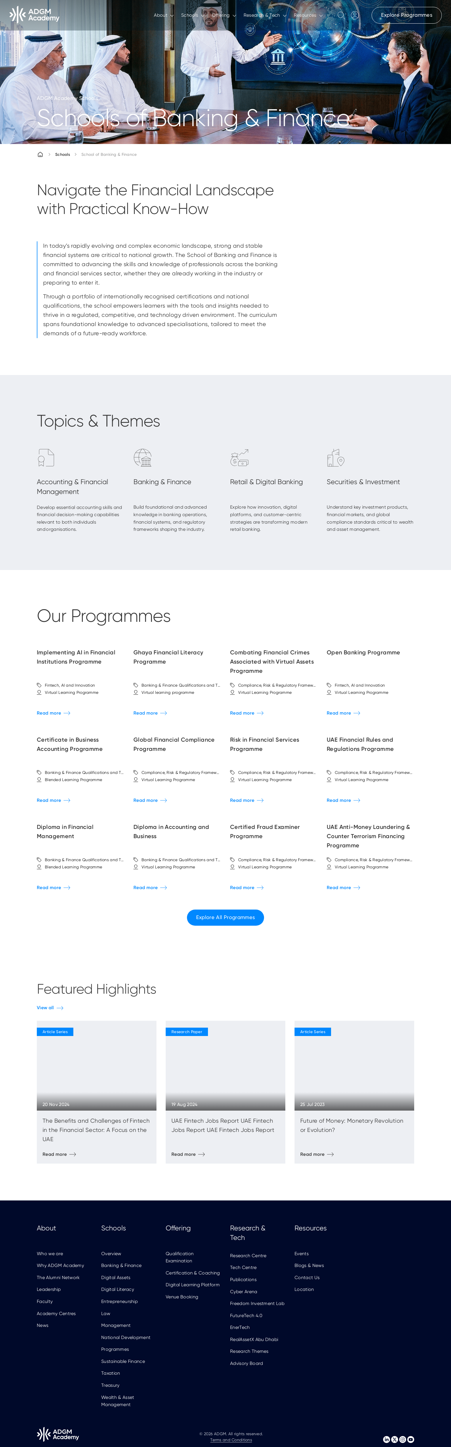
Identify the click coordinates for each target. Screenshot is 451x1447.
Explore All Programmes (225, 917)
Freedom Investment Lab (257, 1303)
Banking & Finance (121, 1265)
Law (105, 1313)
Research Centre (248, 1255)
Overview (111, 1253)
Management (116, 1325)
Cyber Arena (243, 1291)
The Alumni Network (58, 1277)
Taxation (110, 1373)
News (42, 1325)
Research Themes (249, 1351)
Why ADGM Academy (60, 1265)
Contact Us (307, 1277)
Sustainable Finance (123, 1361)
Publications (243, 1279)
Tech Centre (243, 1267)
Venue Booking (182, 1297)
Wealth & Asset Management (117, 1401)
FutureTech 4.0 (246, 1315)
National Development (125, 1337)
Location (304, 1289)
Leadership (49, 1289)
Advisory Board (246, 1363)
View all (45, 1007)
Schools (62, 154)
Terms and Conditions (231, 1439)
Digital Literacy (117, 1289)
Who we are (50, 1253)
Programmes (115, 1349)
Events (302, 1253)
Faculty (45, 1301)
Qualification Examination (180, 1257)
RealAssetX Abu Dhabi (254, 1339)
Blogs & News (309, 1265)
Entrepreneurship (119, 1301)
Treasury (110, 1385)
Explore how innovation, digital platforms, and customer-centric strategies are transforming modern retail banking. (268, 518)
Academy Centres (56, 1313)
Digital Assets (115, 1277)
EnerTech (240, 1327)
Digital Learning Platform (193, 1284)
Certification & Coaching (193, 1273)
